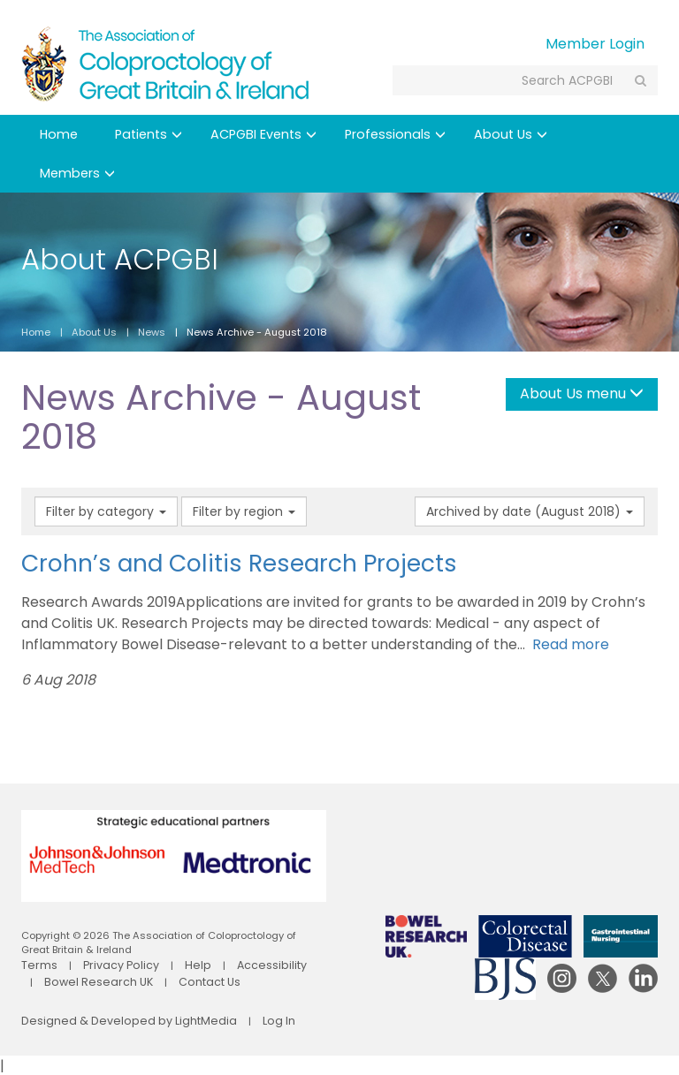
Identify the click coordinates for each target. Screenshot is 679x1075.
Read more (567, 644)
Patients (148, 134)
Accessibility (249, 965)
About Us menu (582, 393)
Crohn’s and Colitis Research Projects (239, 563)
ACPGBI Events (263, 134)
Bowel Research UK (68, 980)
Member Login (595, 44)
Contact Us (169, 980)
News (151, 332)
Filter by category (106, 511)
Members (77, 173)
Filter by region (244, 511)
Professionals (395, 134)
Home (59, 134)
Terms (36, 965)
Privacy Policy (111, 965)
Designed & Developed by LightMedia (115, 1020)
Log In (248, 1020)
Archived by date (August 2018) (529, 511)
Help (181, 965)
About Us (510, 134)
